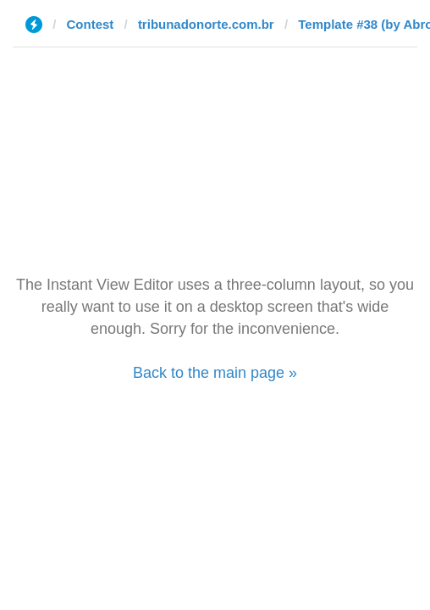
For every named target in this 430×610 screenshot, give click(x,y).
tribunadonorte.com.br (206, 24)
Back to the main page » (215, 372)
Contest (90, 24)
